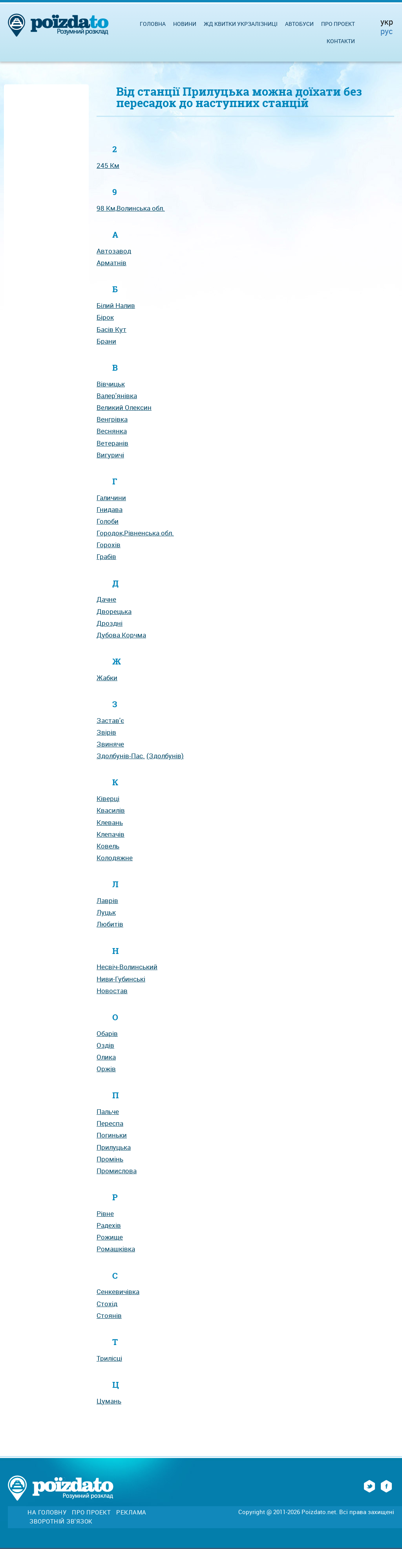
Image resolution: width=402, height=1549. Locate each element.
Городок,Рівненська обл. (135, 532)
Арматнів (111, 262)
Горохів (109, 544)
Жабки (107, 677)
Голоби (108, 521)
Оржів (106, 1068)
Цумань (109, 1400)
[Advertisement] (46, 205)
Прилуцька (114, 1147)
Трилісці (109, 1358)
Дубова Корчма (121, 634)
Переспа (110, 1123)
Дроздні (109, 623)
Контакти (341, 41)
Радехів (109, 1225)
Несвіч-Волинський (127, 966)
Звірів (106, 732)
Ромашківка (116, 1248)
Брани (106, 341)
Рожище (110, 1236)
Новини (184, 23)
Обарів (107, 1033)
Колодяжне (115, 857)
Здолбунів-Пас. (121, 755)
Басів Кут (111, 329)
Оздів (105, 1045)
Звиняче (110, 743)
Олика (106, 1056)
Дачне (106, 599)
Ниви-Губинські (121, 978)
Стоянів (109, 1315)
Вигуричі (110, 454)
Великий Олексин (124, 407)
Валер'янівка (117, 395)
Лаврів (107, 900)
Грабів (106, 556)
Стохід (107, 1303)
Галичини (111, 497)
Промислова (117, 1170)
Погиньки (112, 1134)
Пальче (108, 1111)
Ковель (108, 845)
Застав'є (110, 720)
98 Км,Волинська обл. (131, 208)
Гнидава (109, 509)
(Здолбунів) (165, 755)
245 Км (108, 165)
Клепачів (110, 834)
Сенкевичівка (118, 1291)
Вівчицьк (111, 383)
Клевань (110, 822)
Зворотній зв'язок (61, 1521)
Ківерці (108, 798)
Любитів (110, 923)
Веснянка (112, 430)
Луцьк (106, 912)
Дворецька (114, 611)
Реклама (131, 1512)
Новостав (112, 990)
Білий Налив (116, 305)
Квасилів (111, 810)
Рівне (105, 1213)
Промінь (110, 1158)
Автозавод (114, 250)
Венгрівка (112, 419)
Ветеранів (112, 443)
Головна (153, 23)
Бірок (105, 317)
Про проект (338, 23)
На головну (46, 1512)
